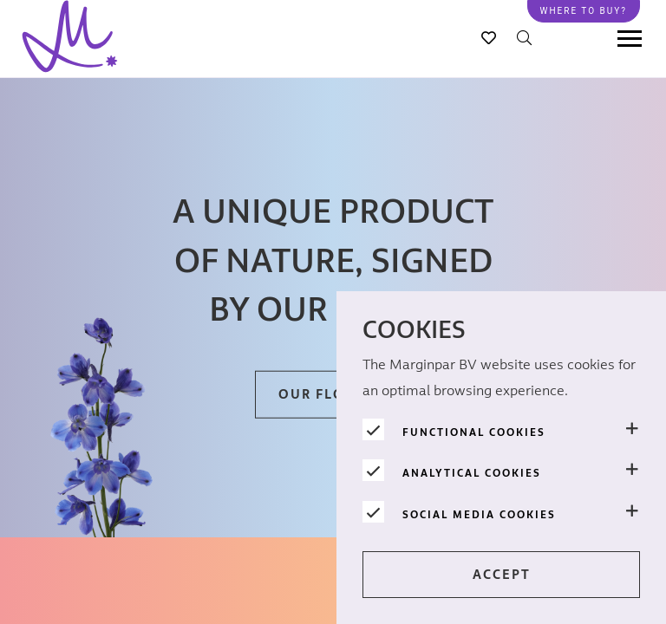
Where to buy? (583, 11)
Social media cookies (479, 515)
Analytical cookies (471, 473)
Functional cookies (473, 432)
